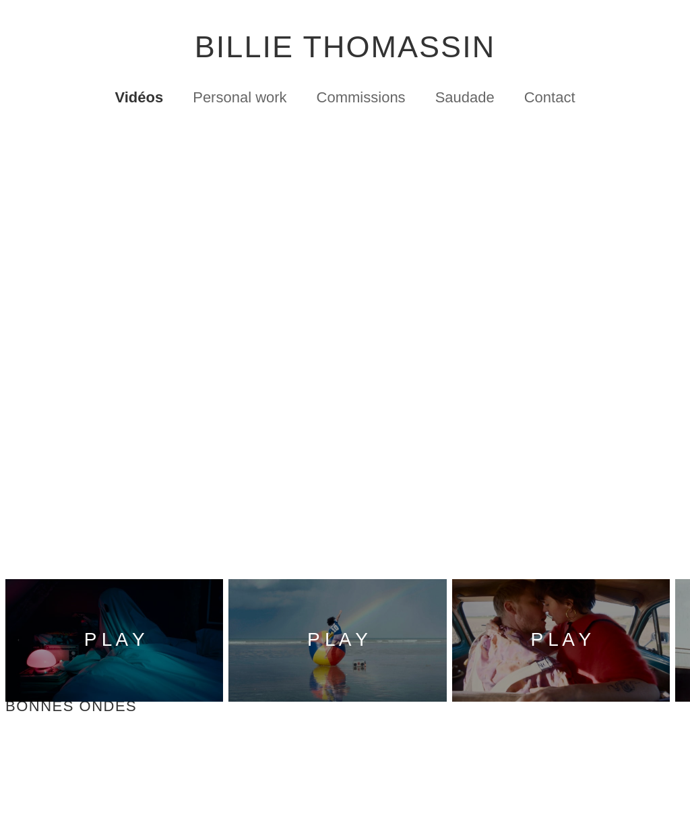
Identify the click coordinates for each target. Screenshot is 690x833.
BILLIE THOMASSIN (345, 49)
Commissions (361, 100)
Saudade (465, 100)
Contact (549, 100)
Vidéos (139, 100)
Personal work (239, 100)
